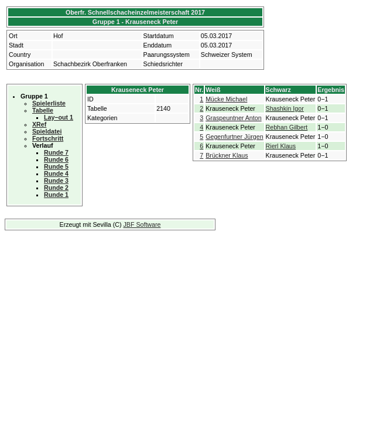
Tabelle (42, 110)
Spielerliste (49, 103)
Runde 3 (56, 180)
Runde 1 (56, 194)
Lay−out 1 (58, 117)
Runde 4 (56, 173)
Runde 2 (56, 187)
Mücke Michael (226, 99)
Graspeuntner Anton (233, 117)
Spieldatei (46, 131)
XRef (39, 124)
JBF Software (142, 224)
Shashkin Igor (285, 108)
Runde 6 (56, 159)
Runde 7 (56, 152)
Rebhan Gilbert (287, 127)
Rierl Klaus (281, 145)
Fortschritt (47, 138)
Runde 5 (56, 166)
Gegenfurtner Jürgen (234, 136)
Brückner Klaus (227, 155)
